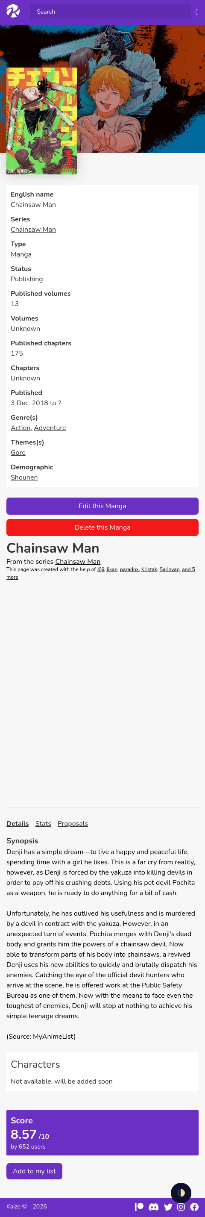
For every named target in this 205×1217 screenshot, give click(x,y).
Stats (43, 823)
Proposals (73, 823)
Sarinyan (170, 569)
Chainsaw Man (33, 229)
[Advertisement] (102, 694)
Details (17, 823)
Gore (18, 452)
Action (20, 428)
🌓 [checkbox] (181, 1193)
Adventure (50, 428)
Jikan (111, 569)
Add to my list (34, 1171)
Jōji (100, 569)
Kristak (149, 569)
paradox (129, 569)
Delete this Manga (102, 527)
